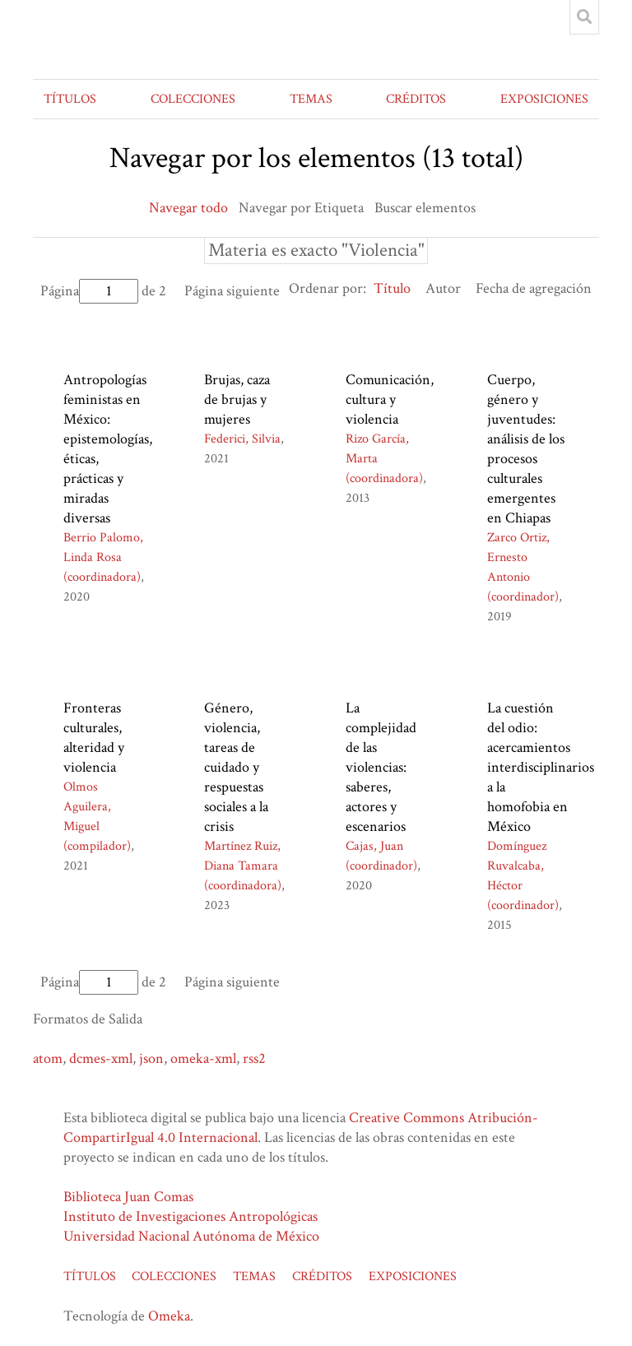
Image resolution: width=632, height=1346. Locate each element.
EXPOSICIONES (544, 99)
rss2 (254, 1058)
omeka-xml (203, 1058)
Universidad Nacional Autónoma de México (191, 1236)
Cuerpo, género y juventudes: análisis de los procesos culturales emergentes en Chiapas (526, 448)
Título (392, 288)
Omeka (169, 1316)
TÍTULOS (70, 99)
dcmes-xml (100, 1058)
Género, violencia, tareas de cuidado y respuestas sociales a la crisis (236, 767)
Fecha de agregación (534, 288)
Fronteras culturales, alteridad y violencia (93, 738)
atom (48, 1058)
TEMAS (311, 99)
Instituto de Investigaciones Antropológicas (190, 1216)
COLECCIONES (193, 99)
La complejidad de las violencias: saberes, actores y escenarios (381, 767)
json (151, 1058)
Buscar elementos (425, 207)
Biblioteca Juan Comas (128, 1196)
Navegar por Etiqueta (301, 207)
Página (89, 290)
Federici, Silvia (242, 439)
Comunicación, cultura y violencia (390, 399)
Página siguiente (232, 290)
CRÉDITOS (416, 99)
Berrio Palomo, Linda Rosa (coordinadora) (103, 557)
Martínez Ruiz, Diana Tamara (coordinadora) (242, 866)
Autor (443, 288)
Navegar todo (188, 207)
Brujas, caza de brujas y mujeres (237, 399)
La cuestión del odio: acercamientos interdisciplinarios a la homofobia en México (540, 767)
